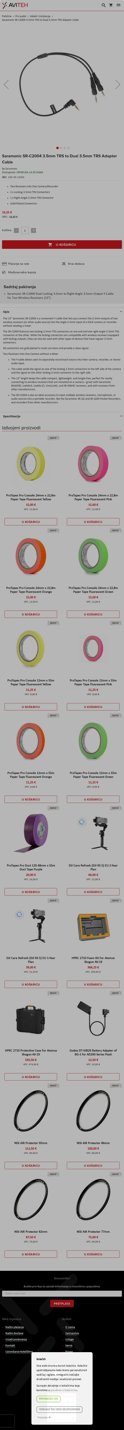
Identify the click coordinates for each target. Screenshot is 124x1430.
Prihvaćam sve (48, 1398)
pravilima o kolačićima (64, 1390)
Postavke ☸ (44, 1417)
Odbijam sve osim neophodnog (59, 1409)
